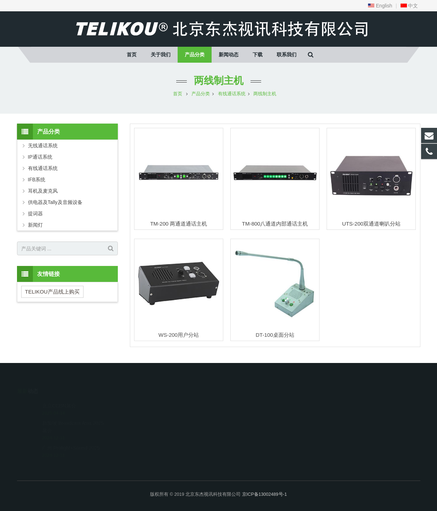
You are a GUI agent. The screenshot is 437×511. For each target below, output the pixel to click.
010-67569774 (245, 403)
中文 (409, 5)
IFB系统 (37, 179)
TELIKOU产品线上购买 (52, 292)
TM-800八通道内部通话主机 (275, 224)
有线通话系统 (43, 168)
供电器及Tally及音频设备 (55, 202)
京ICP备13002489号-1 (264, 494)
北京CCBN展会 (59, 395)
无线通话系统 (43, 145)
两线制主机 (218, 80)
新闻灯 (35, 225)
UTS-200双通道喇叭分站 (371, 224)
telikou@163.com (249, 413)
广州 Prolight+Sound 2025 (71, 438)
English (380, 5)
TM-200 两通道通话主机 (178, 224)
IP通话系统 (40, 157)
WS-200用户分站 (179, 335)
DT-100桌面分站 (274, 335)
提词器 (35, 213)
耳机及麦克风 (43, 191)
